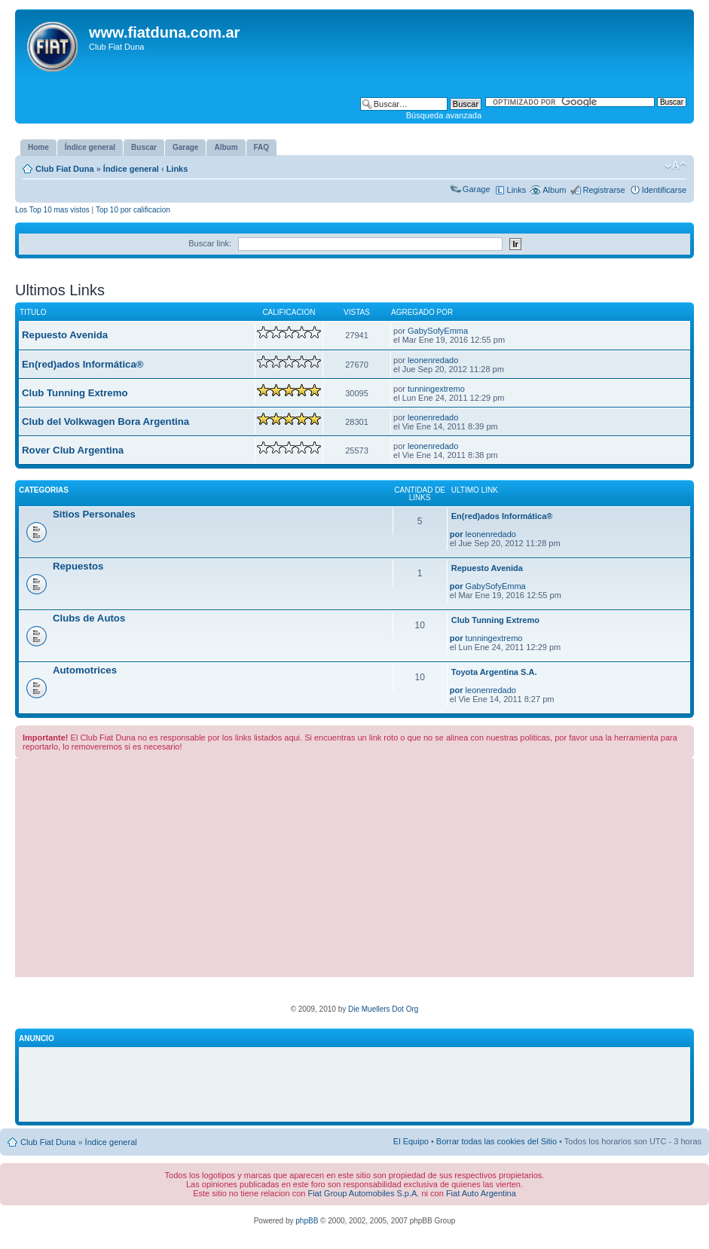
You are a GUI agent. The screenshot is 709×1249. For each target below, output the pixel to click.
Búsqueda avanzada (443, 115)
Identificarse (664, 189)
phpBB (306, 1221)
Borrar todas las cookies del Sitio (496, 1141)
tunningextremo (436, 388)
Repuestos (78, 566)
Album (554, 189)
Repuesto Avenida (65, 334)
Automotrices (85, 670)
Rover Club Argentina (73, 450)
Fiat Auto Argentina (481, 1193)
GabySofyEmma (438, 330)
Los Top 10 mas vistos (52, 210)
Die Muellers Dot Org (383, 1009)
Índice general (131, 168)
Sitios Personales (94, 514)
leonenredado (433, 360)
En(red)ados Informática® (82, 364)
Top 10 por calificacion (133, 210)
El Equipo (411, 1141)
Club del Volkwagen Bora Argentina (105, 421)
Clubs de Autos (89, 618)
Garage (476, 189)
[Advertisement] (354, 871)
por (457, 534)
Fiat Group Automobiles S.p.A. (363, 1193)
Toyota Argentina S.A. (494, 671)
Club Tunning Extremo (74, 393)
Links (177, 168)
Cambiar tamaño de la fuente (675, 166)
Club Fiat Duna (64, 168)
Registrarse (603, 189)
